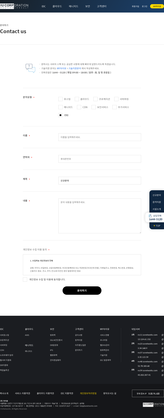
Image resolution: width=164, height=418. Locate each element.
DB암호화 (54, 345)
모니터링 (103, 340)
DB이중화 (4, 365)
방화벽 (52, 335)
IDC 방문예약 (105, 360)
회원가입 (135, 6)
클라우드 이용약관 (45, 393)
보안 (87, 6)
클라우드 (57, 6)
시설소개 (157, 209)
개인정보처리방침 (88, 393)
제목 (26, 179)
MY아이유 (157, 6)
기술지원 (103, 355)
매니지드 (73, 6)
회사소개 (4, 393)
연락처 (27, 157)
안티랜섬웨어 (55, 360)
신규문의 (157, 195)
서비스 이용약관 (22, 393)
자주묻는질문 (80, 345)
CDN (82, 107)
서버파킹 (121, 99)
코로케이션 (101, 99)
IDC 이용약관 (67, 393)
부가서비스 (120, 107)
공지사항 (78, 335)
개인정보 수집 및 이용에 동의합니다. (47, 279)
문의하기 (82, 290)
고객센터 (101, 6)
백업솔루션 (4, 370)
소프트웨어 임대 (6, 355)
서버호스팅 (4, 335)
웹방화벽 (53, 355)
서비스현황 (104, 335)
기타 (63, 115)
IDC (44, 6)
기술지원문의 (75, 68)
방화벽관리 (104, 350)
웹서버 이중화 (5, 360)
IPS (51, 350)
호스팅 (64, 99)
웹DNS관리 (104, 345)
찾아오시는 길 (109, 393)
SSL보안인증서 (56, 340)
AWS (27, 335)
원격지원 (157, 202)
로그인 (144, 6)
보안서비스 (100, 107)
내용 (26, 201)
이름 (26, 136)
